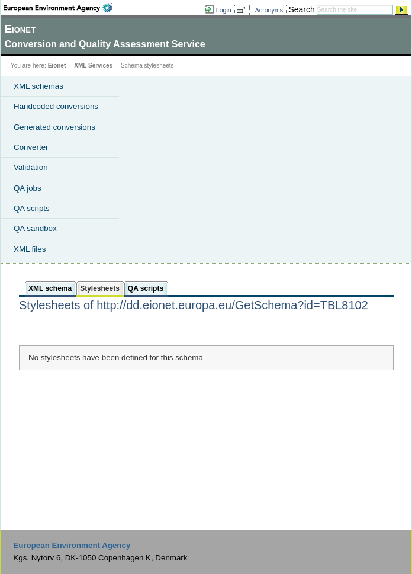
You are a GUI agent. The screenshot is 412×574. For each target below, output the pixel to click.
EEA (58, 7)
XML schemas (38, 86)
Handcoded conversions (56, 106)
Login (223, 10)
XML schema (50, 288)
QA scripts (32, 208)
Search (301, 9)
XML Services (93, 65)
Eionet (57, 65)
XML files (30, 249)
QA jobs (27, 188)
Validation (31, 167)
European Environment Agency (71, 545)
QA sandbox (35, 228)
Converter (31, 147)
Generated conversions (54, 127)
